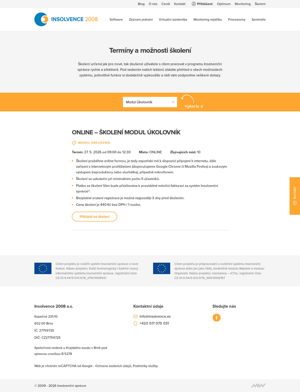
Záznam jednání (141, 19)
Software (116, 19)
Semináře (259, 19)
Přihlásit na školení (94, 216)
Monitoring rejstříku (208, 19)
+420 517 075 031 (154, 323)
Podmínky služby (145, 366)
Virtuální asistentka (173, 19)
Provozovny (236, 19)
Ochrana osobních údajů (113, 366)
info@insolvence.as (155, 316)
